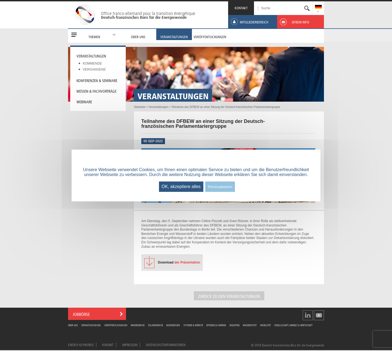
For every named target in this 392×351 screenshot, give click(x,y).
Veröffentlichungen (115, 325)
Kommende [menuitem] (92, 63)
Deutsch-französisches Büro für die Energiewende (144, 17)
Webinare (84, 101)
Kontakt (108, 344)
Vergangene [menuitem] (94, 69)
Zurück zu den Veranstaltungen (229, 296)
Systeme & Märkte (193, 325)
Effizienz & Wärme (216, 325)
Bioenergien (173, 325)
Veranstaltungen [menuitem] (91, 56)
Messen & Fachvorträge (96, 91)
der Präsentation (179, 262)
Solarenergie (155, 325)
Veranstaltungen (91, 325)
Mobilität (265, 325)
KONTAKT (241, 7)
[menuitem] (318, 7)
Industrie (234, 325)
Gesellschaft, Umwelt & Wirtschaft (293, 325)
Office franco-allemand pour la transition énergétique (148, 13)
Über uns (73, 325)
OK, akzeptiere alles (181, 186)
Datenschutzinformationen (165, 344)
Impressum (129, 344)
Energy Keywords (81, 344)
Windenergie (138, 325)
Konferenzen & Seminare (96, 80)
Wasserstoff (250, 325)
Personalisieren (220, 187)
